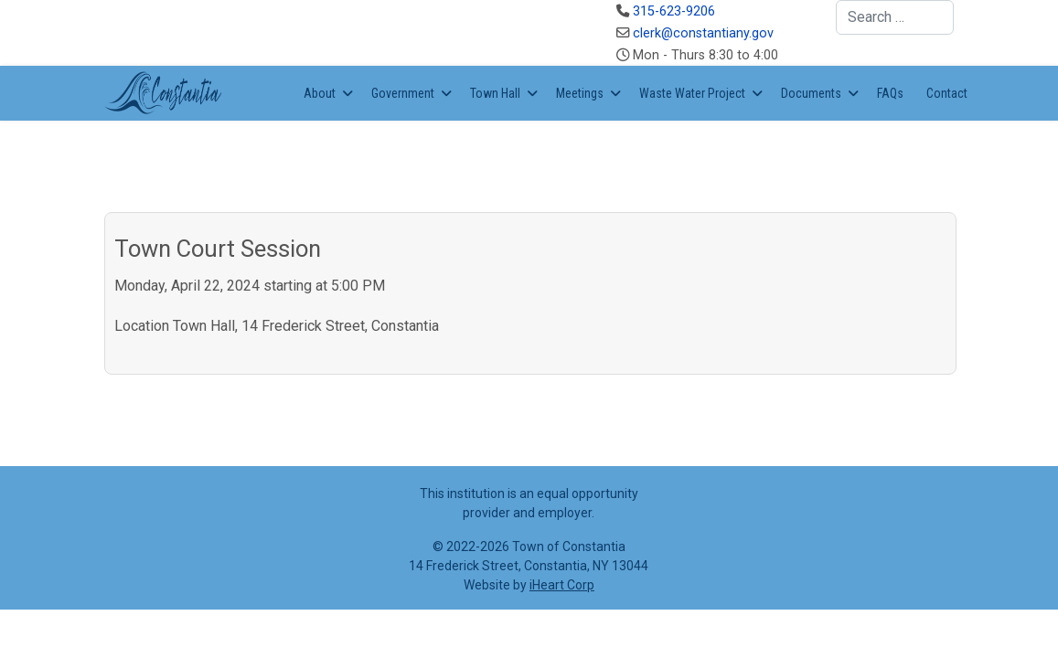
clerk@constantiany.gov (703, 33)
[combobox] (895, 17)
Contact (946, 93)
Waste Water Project (692, 93)
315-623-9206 (674, 11)
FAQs (890, 93)
